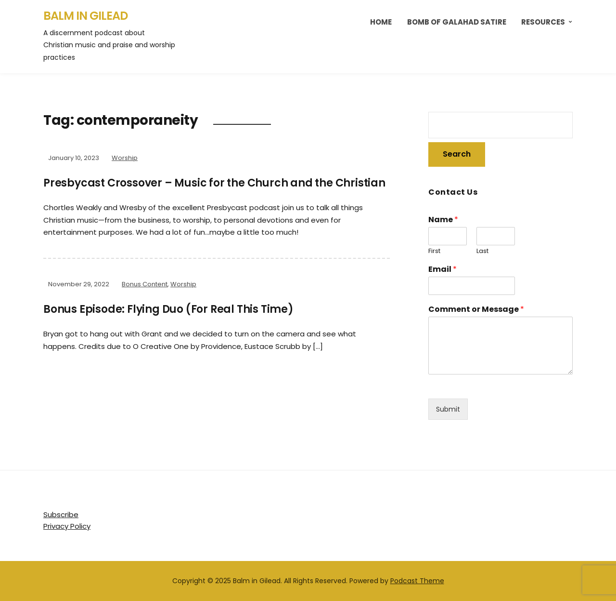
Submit (448, 409)
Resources (543, 22)
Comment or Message (476, 310)
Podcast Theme (417, 581)
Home (381, 22)
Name (443, 220)
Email (442, 270)
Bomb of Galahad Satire (456, 22)
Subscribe (60, 514)
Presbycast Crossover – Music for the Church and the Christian (214, 182)
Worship (125, 157)
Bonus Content (144, 284)
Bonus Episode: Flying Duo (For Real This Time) (168, 309)
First (434, 251)
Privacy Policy (66, 526)
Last (482, 251)
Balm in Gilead (85, 16)
